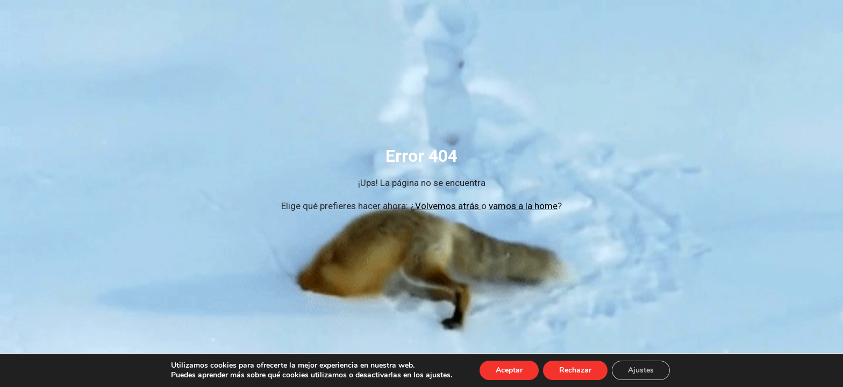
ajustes (438, 375)
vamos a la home (523, 205)
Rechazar (575, 370)
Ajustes (641, 370)
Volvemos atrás (448, 205)
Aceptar (509, 370)
